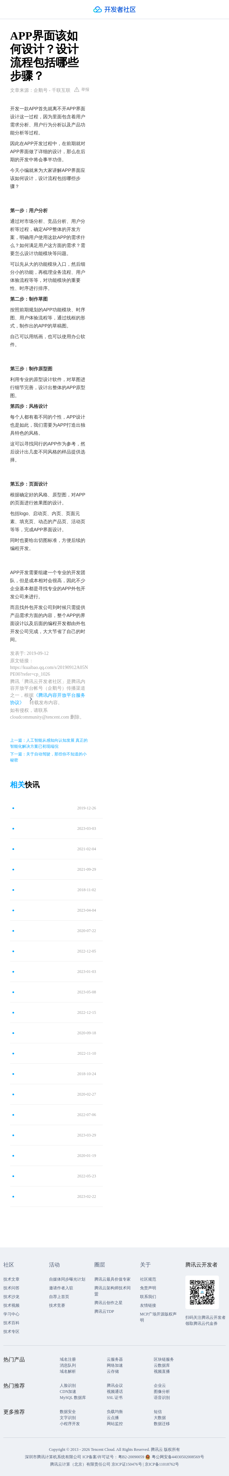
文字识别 (68, 1417)
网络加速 (115, 1365)
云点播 (113, 1417)
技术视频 (11, 1305)
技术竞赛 (57, 1305)
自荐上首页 (59, 1296)
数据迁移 (162, 1423)
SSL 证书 (115, 1397)
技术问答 (11, 1288)
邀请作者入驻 (61, 1288)
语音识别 (162, 1397)
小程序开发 (70, 1423)
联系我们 (148, 1296)
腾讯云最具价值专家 (112, 1279)
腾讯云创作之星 (108, 1302)
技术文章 (11, 1279)
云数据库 (162, 1365)
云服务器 (115, 1359)
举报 (81, 89)
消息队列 (68, 1365)
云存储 (113, 1371)
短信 (158, 1411)
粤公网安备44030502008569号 (178, 1457)
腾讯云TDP (104, 1311)
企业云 (160, 1385)
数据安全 (68, 1411)
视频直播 (162, 1371)
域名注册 (68, 1359)
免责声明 (148, 1288)
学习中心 (11, 1314)
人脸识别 (68, 1385)
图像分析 (162, 1391)
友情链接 (148, 1305)
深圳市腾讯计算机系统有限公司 (53, 1457)
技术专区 (11, 1331)
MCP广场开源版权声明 (158, 1317)
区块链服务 (164, 1359)
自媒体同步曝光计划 (67, 1279)
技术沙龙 (11, 1296)
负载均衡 (115, 1411)
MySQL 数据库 (73, 1397)
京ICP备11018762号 (162, 1464)
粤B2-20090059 (131, 1457)
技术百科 (11, 1322)
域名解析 (68, 1371)
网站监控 (115, 1423)
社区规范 (148, 1279)
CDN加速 (68, 1391)
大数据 (160, 1417)
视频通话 (115, 1391)
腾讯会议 (115, 1385)
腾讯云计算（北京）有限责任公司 (80, 1464)
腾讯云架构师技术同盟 (112, 1291)
